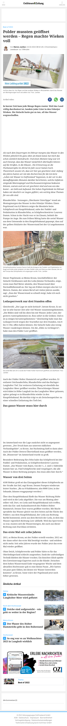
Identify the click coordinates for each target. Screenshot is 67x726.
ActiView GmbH (45, 722)
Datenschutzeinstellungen (42, 720)
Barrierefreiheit (46, 717)
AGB (16, 717)
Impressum (34, 717)
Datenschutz (24, 717)
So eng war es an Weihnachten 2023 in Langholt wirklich (22, 640)
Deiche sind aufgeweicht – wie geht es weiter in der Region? (22, 611)
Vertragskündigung (22, 720)
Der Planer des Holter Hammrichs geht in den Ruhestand (23, 625)
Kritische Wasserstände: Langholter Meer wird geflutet (20, 596)
